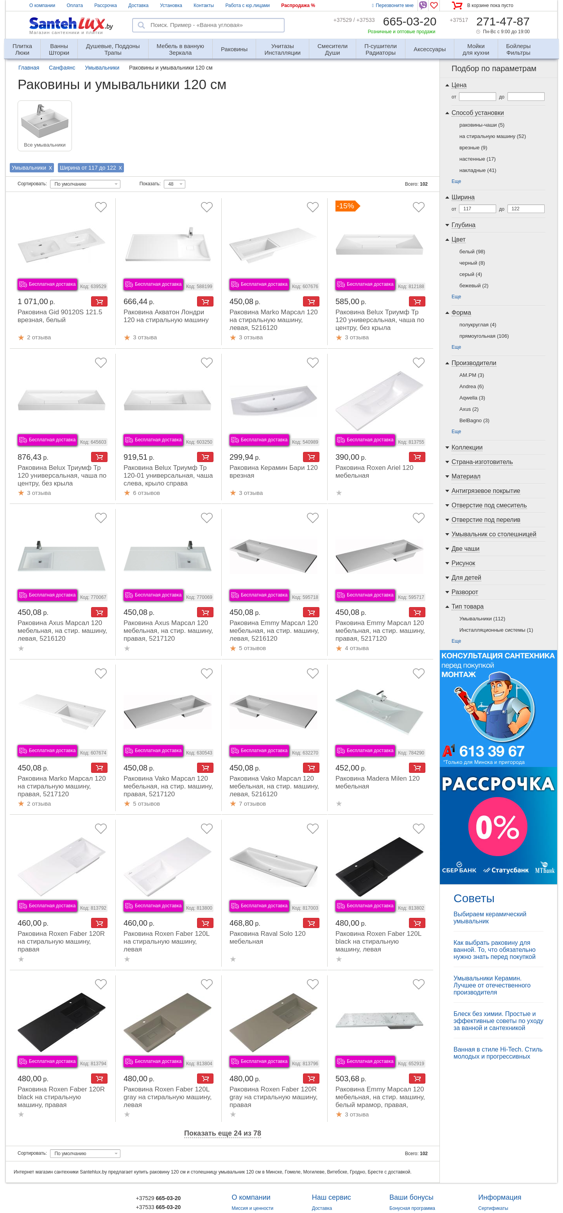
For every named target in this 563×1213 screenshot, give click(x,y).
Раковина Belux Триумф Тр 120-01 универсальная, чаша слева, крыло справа (168, 475)
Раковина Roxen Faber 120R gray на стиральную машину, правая (273, 1097)
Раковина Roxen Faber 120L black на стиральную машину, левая (378, 941)
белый (472, 251)
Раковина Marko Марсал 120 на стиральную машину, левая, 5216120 (274, 319)
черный (472, 263)
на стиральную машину (492, 136)
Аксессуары (430, 49)
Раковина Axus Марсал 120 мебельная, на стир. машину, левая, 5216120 (62, 630)
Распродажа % (298, 5)
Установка (171, 5)
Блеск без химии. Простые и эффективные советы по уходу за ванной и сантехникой (498, 1021)
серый (470, 274)
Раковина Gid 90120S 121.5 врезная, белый (60, 316)
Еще (456, 181)
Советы (474, 898)
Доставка (138, 5)
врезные (473, 148)
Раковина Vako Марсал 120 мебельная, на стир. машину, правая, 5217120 (168, 786)
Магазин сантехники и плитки (66, 32)
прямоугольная (484, 336)
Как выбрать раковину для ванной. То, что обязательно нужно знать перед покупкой (495, 949)
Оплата (75, 5)
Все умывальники (44, 145)
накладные (477, 170)
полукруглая (478, 325)
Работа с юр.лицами (247, 5)
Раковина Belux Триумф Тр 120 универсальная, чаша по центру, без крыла (379, 319)
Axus (469, 409)
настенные (477, 159)
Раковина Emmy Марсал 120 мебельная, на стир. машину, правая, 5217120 (380, 630)
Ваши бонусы (411, 1197)
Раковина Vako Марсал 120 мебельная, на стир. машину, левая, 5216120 (274, 786)
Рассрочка (105, 5)
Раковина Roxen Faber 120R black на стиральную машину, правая (61, 1097)
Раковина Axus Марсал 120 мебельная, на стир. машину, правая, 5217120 (168, 630)
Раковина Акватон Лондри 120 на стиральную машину (166, 316)
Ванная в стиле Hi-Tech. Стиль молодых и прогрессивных (498, 1053)
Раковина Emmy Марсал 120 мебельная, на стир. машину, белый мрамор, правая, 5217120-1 (380, 1101)
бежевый (473, 285)
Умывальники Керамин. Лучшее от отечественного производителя (492, 985)
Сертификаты (493, 1208)
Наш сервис (331, 1197)
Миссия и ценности (253, 1208)
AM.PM (471, 375)
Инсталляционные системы (496, 630)
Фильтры (518, 46)
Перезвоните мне (393, 5)
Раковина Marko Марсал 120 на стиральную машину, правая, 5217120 (62, 786)
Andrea (471, 386)
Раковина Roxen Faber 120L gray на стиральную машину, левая (168, 1097)
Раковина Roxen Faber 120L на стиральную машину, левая (167, 941)
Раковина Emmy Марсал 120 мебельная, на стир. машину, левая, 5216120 (274, 630)
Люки (22, 46)
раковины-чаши (481, 125)
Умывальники (482, 619)
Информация (499, 1197)
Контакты (204, 5)
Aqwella (472, 398)
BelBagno (474, 420)
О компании (42, 5)
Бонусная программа (412, 1208)
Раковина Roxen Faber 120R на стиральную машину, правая (61, 941)
